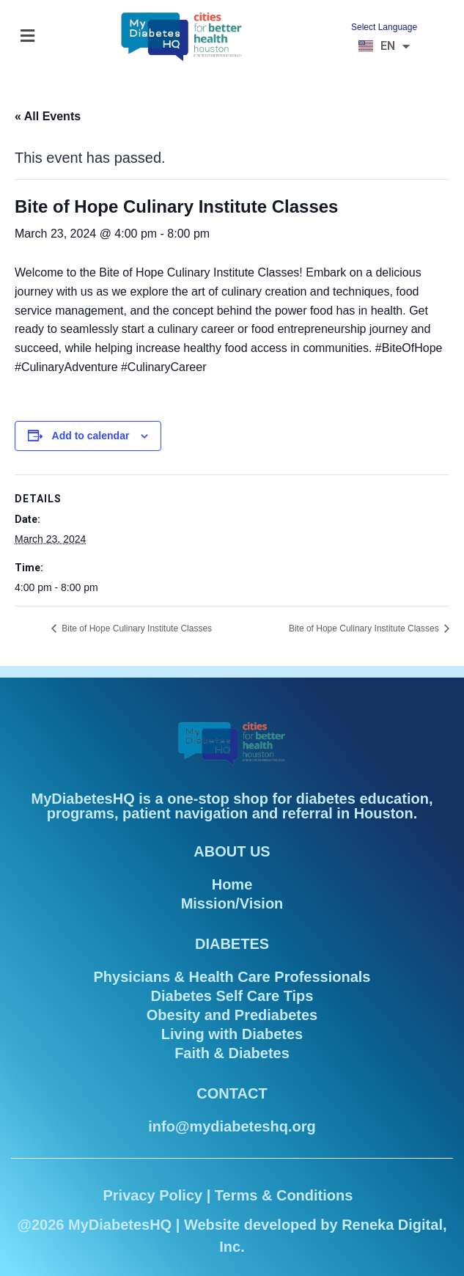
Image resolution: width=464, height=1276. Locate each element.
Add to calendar (91, 435)
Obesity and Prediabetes (232, 1015)
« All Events (48, 116)
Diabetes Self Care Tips (232, 996)
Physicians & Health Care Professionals (232, 977)
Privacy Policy (152, 1195)
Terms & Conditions (284, 1195)
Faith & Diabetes (232, 1053)
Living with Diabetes (232, 1034)
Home (232, 884)
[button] (27, 37)
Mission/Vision (232, 903)
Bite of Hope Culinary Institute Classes (135, 628)
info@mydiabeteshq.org (231, 1126)
